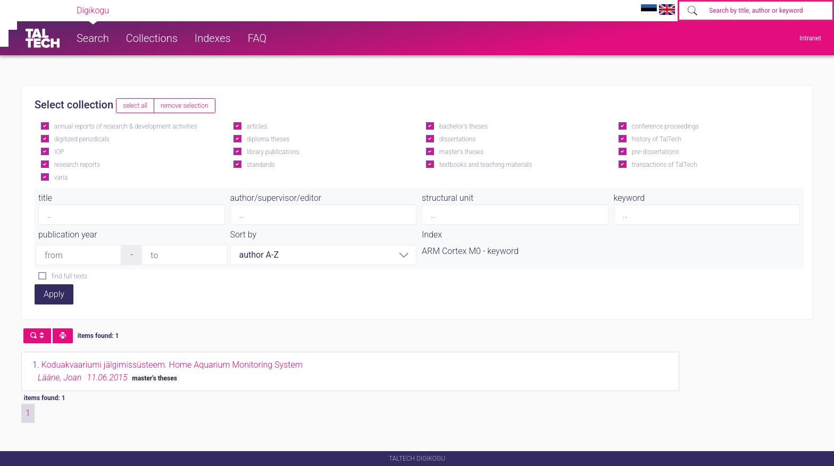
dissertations (457, 139)
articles (257, 126)
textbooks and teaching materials (485, 164)
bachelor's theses (463, 126)
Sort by (243, 235)
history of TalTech (656, 139)
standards (261, 164)
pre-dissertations (655, 152)
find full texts (69, 276)
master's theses (461, 152)
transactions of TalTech (664, 164)
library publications (273, 152)
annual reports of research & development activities (125, 126)
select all (135, 105)
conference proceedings (665, 126)
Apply (54, 294)
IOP (59, 152)
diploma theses (268, 139)
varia (61, 177)
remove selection (184, 105)
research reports (77, 164)
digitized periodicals (82, 139)
